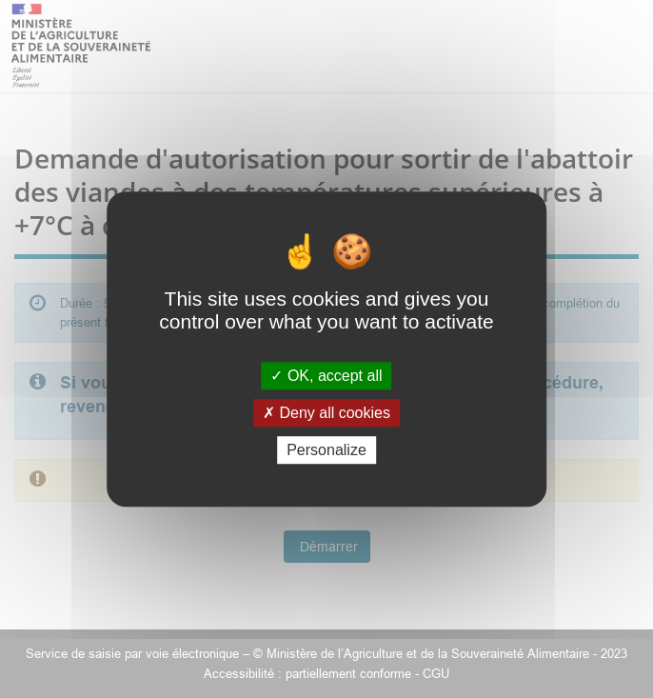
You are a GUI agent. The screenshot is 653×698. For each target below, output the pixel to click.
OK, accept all (326, 376)
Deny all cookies (326, 413)
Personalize (326, 450)
